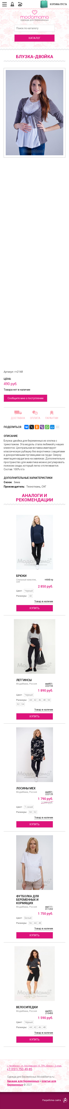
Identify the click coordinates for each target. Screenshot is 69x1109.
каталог (34, 38)
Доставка (18, 418)
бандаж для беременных (23, 1081)
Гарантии (51, 418)
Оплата (35, 418)
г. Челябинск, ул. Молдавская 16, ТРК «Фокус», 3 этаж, (36, 1068)
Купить (35, 608)
